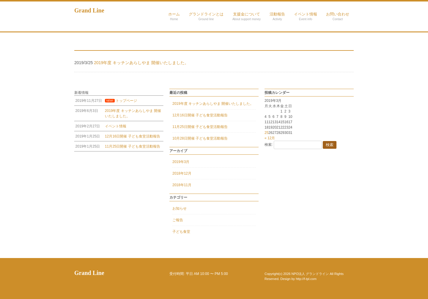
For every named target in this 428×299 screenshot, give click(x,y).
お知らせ (179, 208)
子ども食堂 (181, 232)
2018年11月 (181, 185)
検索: (269, 145)
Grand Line (89, 10)
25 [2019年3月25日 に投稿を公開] (266, 133)
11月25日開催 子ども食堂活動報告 (200, 127)
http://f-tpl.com (306, 279)
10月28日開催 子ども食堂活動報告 (200, 138)
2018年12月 (181, 173)
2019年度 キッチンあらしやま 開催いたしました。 (213, 104)
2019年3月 (180, 162)
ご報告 (177, 220)
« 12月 (270, 138)
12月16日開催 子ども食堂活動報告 (200, 115)
